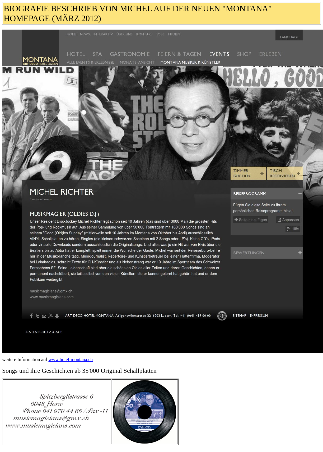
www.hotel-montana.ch (70, 359)
